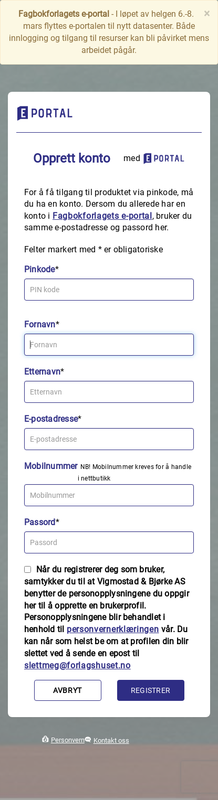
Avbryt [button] (67, 690)
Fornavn (40, 324)
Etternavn (42, 372)
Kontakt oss (111, 740)
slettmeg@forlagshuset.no (77, 665)
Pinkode (39, 269)
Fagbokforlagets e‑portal (102, 216)
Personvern (68, 740)
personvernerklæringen (113, 629)
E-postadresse (51, 419)
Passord (40, 522)
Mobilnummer (51, 466)
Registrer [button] (150, 690)
